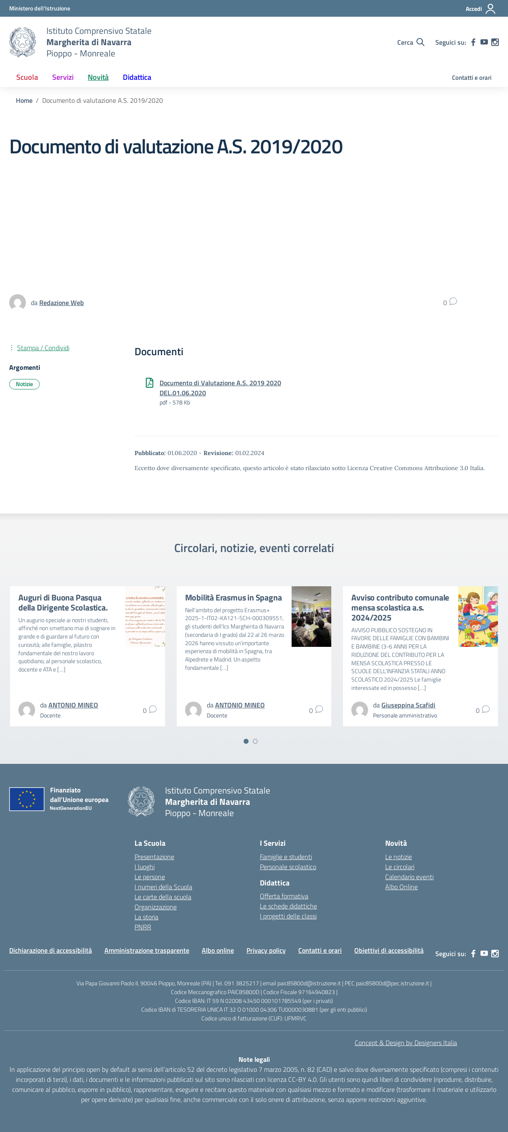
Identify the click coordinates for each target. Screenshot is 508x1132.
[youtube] (484, 42)
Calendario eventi (409, 877)
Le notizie (398, 857)
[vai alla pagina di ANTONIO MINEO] (73, 705)
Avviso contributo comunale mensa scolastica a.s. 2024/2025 (400, 607)
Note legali (254, 1059)
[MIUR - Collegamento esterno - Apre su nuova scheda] (39, 8)
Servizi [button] (63, 77)
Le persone (150, 877)
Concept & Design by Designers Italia (406, 1043)
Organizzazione (156, 907)
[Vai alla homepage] (22, 42)
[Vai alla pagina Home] (24, 100)
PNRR (143, 927)
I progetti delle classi (288, 916)
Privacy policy (266, 950)
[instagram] (495, 42)
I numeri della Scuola (163, 887)
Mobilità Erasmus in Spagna (233, 597)
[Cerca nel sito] (411, 42)
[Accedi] (481, 9)
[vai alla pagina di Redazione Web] (61, 303)
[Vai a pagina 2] (255, 741)
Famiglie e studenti (286, 857)
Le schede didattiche (288, 906)
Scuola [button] (27, 77)
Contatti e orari (472, 77)
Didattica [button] (137, 77)
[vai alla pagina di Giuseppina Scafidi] (408, 705)
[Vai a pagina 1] (246, 741)
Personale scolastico (288, 867)
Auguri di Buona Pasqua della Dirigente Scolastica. (63, 602)
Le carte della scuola (163, 897)
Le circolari (399, 867)
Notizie (24, 383)
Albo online (218, 950)
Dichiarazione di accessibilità (50, 950)
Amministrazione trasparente (146, 950)
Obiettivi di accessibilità (389, 950)
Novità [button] (98, 77)
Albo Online (401, 887)
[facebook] (473, 42)
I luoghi (145, 867)
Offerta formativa (284, 896)
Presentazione (154, 857)
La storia (146, 917)
